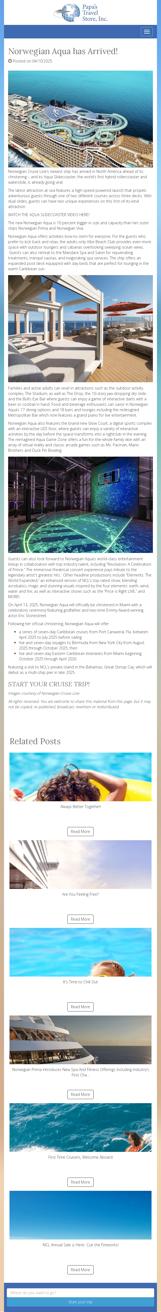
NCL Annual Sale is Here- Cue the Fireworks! (80, 1219)
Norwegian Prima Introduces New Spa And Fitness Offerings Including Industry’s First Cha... (80, 1046)
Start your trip (80, 1301)
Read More (80, 831)
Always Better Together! (80, 781)
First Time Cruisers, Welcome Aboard (80, 1131)
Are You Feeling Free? (80, 868)
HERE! (84, 214)
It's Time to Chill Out (80, 956)
